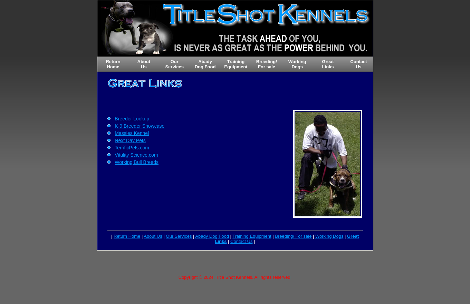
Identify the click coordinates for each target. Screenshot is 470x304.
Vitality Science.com (136, 155)
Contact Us (241, 241)
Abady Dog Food (212, 236)
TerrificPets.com (132, 147)
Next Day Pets (130, 140)
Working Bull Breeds (137, 162)
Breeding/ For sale (293, 236)
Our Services (179, 236)
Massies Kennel (132, 133)
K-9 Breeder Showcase (139, 126)
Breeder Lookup (132, 118)
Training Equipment (251, 236)
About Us (153, 236)
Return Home (127, 236)
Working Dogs (329, 236)
